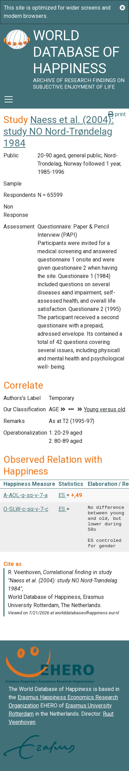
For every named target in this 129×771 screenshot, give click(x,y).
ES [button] (62, 495)
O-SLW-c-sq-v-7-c (25, 509)
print (117, 114)
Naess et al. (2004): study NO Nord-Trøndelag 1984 (58, 131)
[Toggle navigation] (8, 99)
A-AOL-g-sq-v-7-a (25, 495)
